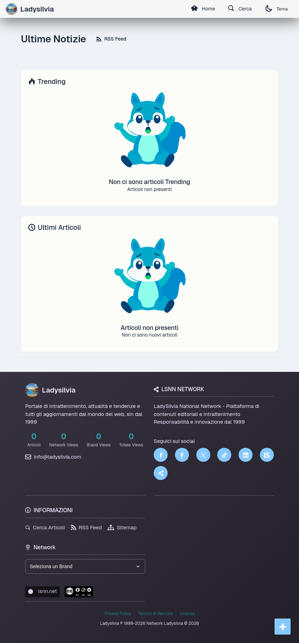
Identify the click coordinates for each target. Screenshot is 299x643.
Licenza (187, 613)
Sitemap (122, 527)
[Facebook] (161, 455)
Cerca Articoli (45, 527)
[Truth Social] (161, 473)
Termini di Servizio (155, 613)
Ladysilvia (50, 390)
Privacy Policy (117, 613)
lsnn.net (42, 591)
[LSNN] (267, 455)
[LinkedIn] (246, 455)
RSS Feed (111, 39)
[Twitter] (203, 455)
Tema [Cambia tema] (276, 9)
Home (203, 9)
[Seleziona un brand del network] (85, 566)
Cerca (240, 9)
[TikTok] (224, 455)
